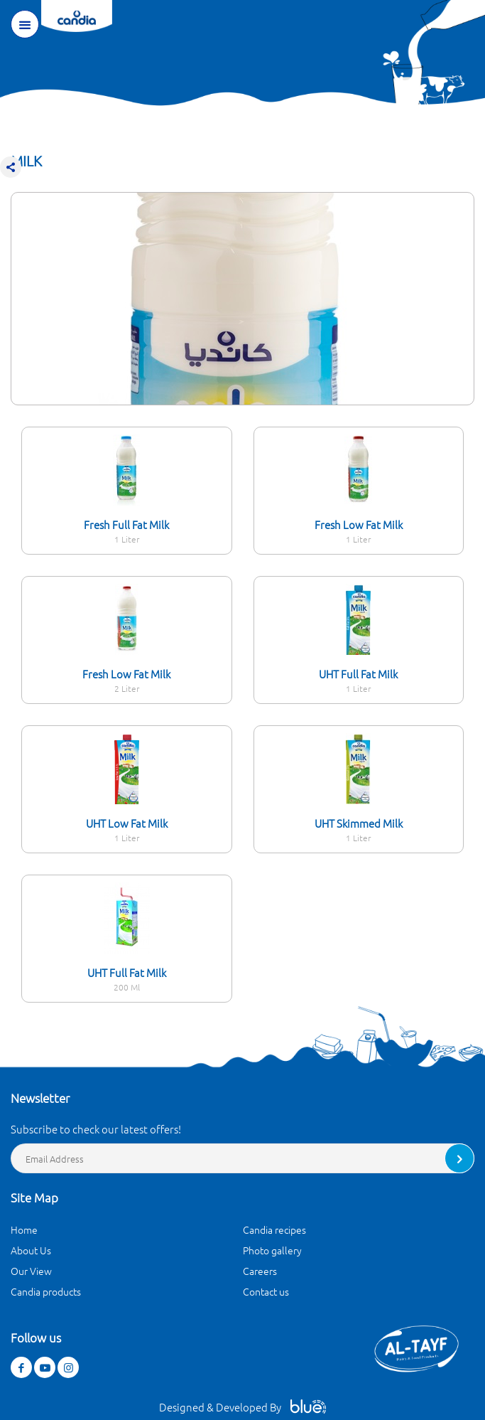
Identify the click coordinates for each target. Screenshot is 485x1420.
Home (24, 1229)
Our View (31, 1271)
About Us (31, 1250)
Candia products (46, 1291)
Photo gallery (272, 1250)
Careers (260, 1271)
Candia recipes (274, 1229)
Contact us (266, 1291)
